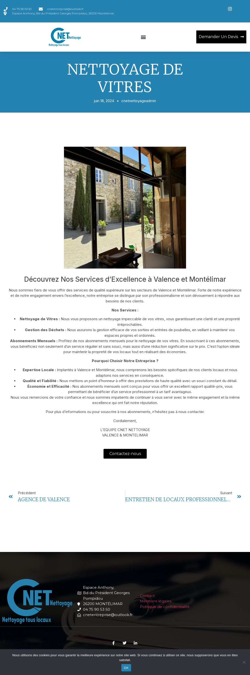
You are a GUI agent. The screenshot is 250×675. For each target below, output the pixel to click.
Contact (147, 595)
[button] (143, 37)
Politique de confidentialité (165, 606)
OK (126, 668)
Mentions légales (155, 601)
